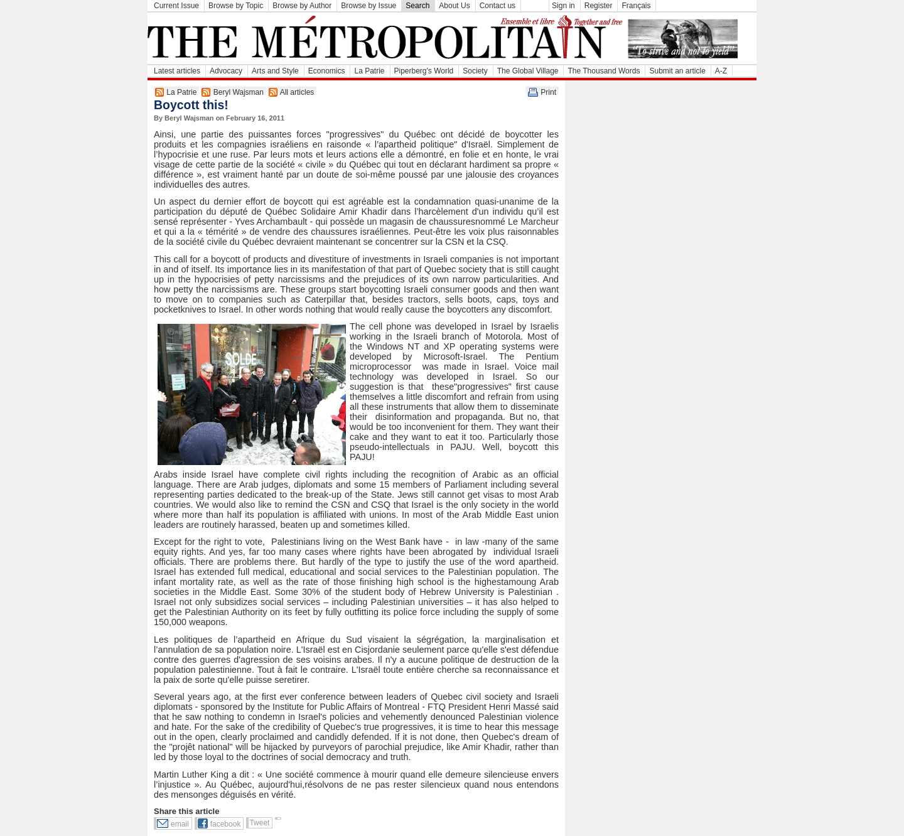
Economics (326, 71)
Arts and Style (275, 71)
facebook (225, 824)
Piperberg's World (424, 71)
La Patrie (369, 71)
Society (475, 71)
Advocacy (226, 71)
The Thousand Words (604, 71)
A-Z (721, 71)
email (180, 824)
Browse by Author (301, 5)
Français (636, 5)
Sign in (563, 5)
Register (598, 5)
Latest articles (177, 71)
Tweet (259, 822)
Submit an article (677, 71)
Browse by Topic (235, 5)
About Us (454, 5)
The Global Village (528, 71)
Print (548, 92)
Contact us (497, 5)
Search (417, 5)
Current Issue (176, 5)
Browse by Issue (368, 5)
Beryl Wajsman (238, 92)
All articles (297, 92)
